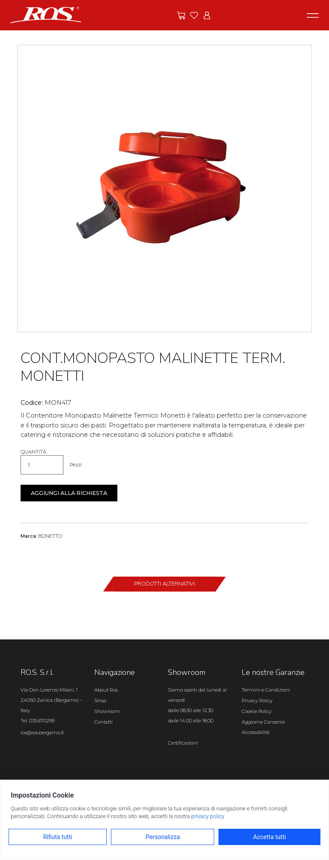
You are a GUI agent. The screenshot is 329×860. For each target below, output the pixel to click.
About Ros (106, 690)
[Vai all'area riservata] (207, 15)
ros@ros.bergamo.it (42, 733)
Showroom (107, 711)
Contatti (103, 722)
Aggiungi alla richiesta (69, 493)
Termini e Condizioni (266, 690)
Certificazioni (183, 743)
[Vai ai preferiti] (194, 15)
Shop (100, 701)
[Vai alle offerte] (181, 15)
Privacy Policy (257, 701)
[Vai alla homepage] (45, 15)
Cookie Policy (257, 711)
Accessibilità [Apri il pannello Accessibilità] (255, 732)
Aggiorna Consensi (263, 722)
